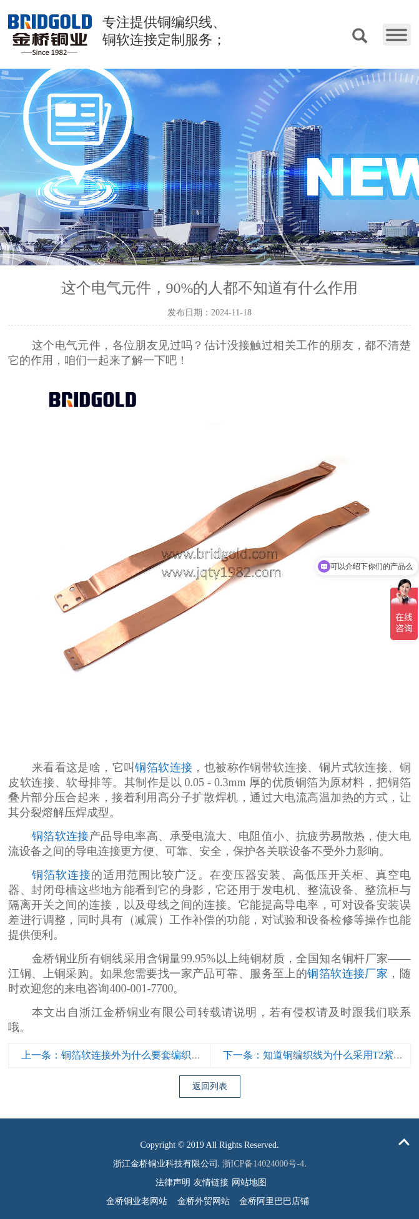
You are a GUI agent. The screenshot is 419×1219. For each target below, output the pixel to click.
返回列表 (209, 1086)
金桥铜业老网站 (136, 1201)
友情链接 (211, 1182)
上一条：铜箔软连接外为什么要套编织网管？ (121, 1055)
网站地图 (249, 1182)
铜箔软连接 (163, 767)
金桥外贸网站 (203, 1201)
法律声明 (172, 1182)
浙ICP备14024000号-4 (263, 1163)
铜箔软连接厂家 (347, 973)
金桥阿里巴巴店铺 (274, 1201)
